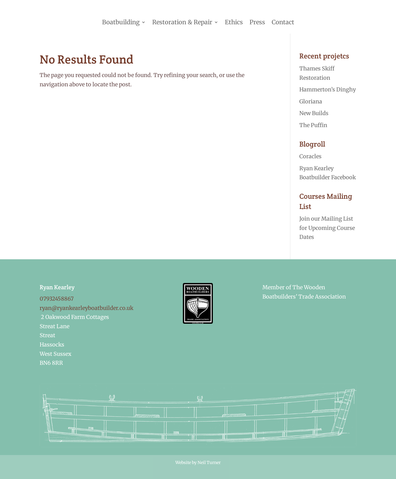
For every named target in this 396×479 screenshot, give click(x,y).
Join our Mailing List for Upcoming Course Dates (327, 227)
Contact (283, 22)
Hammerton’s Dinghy (327, 89)
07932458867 (57, 298)
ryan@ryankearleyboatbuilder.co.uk (86, 308)
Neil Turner (209, 462)
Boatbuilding (121, 22)
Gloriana (310, 101)
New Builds (313, 113)
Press (257, 22)
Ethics (234, 22)
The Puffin (313, 125)
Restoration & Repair (182, 22)
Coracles (310, 156)
